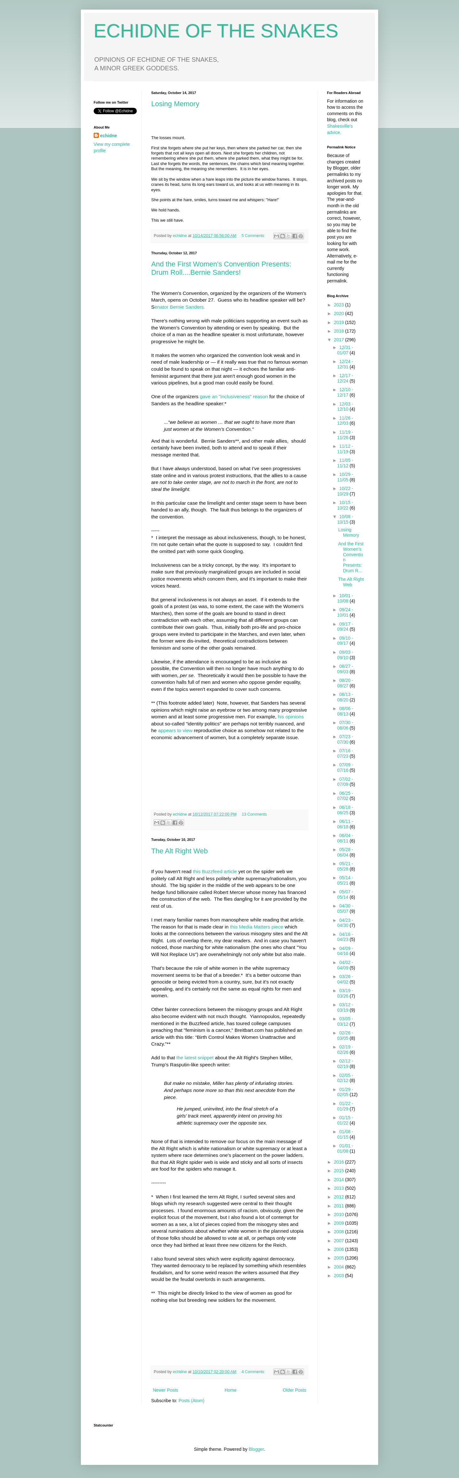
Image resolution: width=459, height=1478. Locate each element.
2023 (339, 304)
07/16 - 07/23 (345, 753)
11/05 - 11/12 (345, 463)
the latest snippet (195, 1057)
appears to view (175, 730)
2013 (339, 1188)
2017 (339, 339)
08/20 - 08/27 (345, 683)
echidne (180, 235)
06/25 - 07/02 (345, 796)
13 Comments (254, 814)
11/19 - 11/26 (345, 435)
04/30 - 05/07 (345, 908)
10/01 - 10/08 (345, 598)
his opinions (291, 716)
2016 (339, 1162)
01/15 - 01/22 (345, 1120)
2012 (339, 1196)
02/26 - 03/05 (345, 1035)
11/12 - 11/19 (345, 449)
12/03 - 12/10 (345, 406)
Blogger (256, 1449)
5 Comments (253, 235)
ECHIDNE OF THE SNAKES (216, 31)
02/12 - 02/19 (345, 1063)
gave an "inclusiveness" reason (234, 396)
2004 (339, 1266)
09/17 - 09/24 (345, 626)
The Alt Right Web (179, 851)
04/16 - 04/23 (345, 937)
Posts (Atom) (192, 1400)
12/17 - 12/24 (345, 378)
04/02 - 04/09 (345, 965)
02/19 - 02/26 (345, 1049)
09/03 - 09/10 (345, 655)
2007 (339, 1240)
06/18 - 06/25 (345, 810)
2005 (339, 1258)
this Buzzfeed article (215, 871)
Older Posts (294, 1390)
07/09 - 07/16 (345, 767)
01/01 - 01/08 (345, 1148)
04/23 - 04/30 (345, 923)
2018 (339, 331)
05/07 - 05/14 (345, 894)
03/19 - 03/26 (345, 993)
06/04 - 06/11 (345, 838)
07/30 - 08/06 (345, 725)
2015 (339, 1170)
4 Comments (253, 1372)
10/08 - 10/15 (345, 519)
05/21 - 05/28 (345, 866)
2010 (339, 1214)
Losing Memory (175, 104)
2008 (339, 1231)
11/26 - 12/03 (345, 420)
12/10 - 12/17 (345, 392)
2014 (339, 1179)
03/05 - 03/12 (345, 1021)
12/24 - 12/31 (345, 364)
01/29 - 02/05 (345, 1092)
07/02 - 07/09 (345, 782)
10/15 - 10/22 (345, 505)
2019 (339, 322)
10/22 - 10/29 (345, 491)
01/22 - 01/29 (345, 1106)
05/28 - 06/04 (345, 852)
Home (230, 1390)
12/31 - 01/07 (345, 350)
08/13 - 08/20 (345, 697)
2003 (339, 1275)
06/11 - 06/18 (345, 824)
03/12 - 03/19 (345, 1007)
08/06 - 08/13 (345, 711)
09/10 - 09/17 (345, 641)
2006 (339, 1249)
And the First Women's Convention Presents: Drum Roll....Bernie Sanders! (221, 268)
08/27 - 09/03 (345, 669)
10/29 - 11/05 (345, 477)
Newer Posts (165, 1390)
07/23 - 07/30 (345, 739)
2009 (339, 1223)
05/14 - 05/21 (345, 880)
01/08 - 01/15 (345, 1134)
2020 (339, 313)
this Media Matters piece (256, 926)
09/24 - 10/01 (345, 612)
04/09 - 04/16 (345, 951)
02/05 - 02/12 (345, 1078)
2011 (339, 1205)
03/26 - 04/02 (345, 979)
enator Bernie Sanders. (179, 307)
